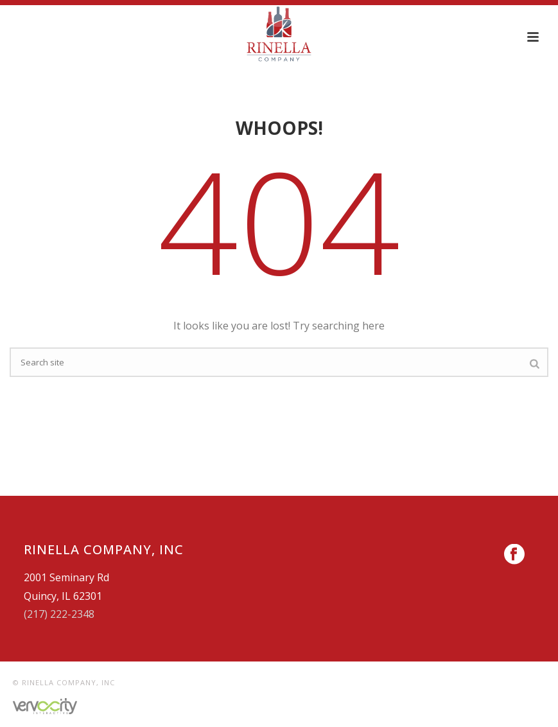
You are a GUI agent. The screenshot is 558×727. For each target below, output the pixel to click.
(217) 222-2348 (59, 614)
